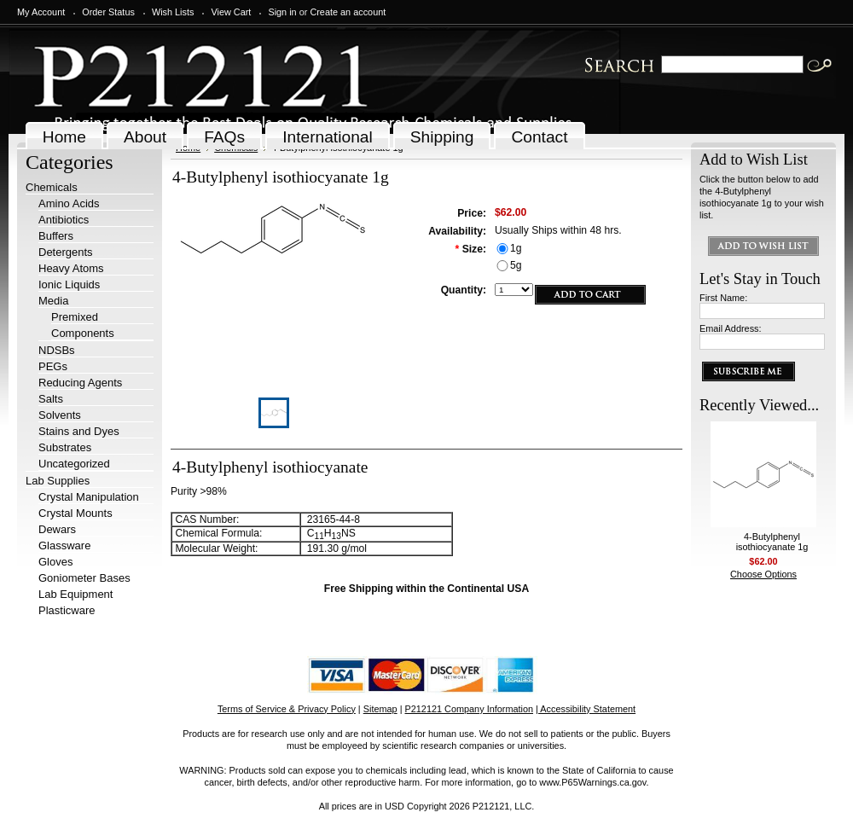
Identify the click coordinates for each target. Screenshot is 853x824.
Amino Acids (69, 203)
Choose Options (763, 574)
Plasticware (66, 610)
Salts (50, 398)
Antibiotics (63, 219)
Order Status (108, 12)
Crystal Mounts (75, 513)
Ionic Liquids (69, 284)
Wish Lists (173, 12)
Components (82, 333)
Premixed (74, 316)
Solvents (59, 415)
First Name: (723, 298)
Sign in (282, 12)
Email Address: (730, 328)
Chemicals (52, 187)
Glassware (64, 545)
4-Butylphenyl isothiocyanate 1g (772, 541)
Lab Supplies (58, 480)
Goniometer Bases (84, 578)
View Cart (231, 12)
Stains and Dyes (78, 431)
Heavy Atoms (71, 268)
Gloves (55, 561)
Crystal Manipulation (88, 496)
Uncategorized (74, 463)
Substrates (64, 447)
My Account (41, 12)
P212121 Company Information (469, 709)
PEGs (52, 366)
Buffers (55, 235)
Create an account (348, 12)
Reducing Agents (80, 382)
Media (53, 300)
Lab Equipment (75, 594)
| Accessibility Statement (585, 709)
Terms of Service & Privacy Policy (287, 709)
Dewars (57, 529)
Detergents (65, 252)
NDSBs (56, 350)
